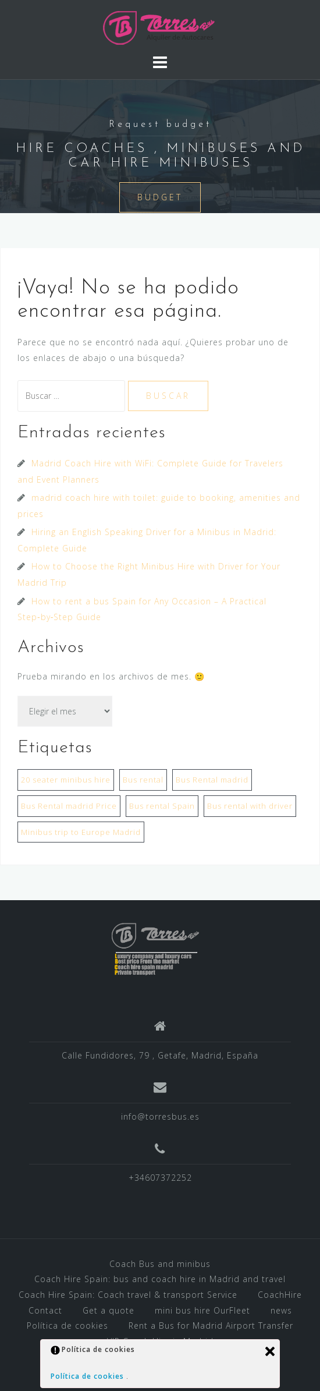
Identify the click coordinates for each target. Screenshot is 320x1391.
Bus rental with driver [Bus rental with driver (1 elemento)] (250, 806)
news (281, 1310)
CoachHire (280, 1294)
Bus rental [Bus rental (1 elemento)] (143, 779)
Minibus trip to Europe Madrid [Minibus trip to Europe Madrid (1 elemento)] (81, 832)
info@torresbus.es (160, 1116)
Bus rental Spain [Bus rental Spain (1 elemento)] (162, 806)
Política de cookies (67, 1325)
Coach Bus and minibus (160, 1263)
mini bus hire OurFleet (202, 1310)
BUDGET (160, 197)
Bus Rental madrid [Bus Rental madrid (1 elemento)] (212, 779)
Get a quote (108, 1310)
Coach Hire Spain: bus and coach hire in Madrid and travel (160, 1278)
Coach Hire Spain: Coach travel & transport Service (128, 1294)
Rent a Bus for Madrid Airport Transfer (211, 1325)
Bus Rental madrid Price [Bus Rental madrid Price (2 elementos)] (69, 806)
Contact (45, 1310)
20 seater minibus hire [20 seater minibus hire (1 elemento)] (66, 779)
